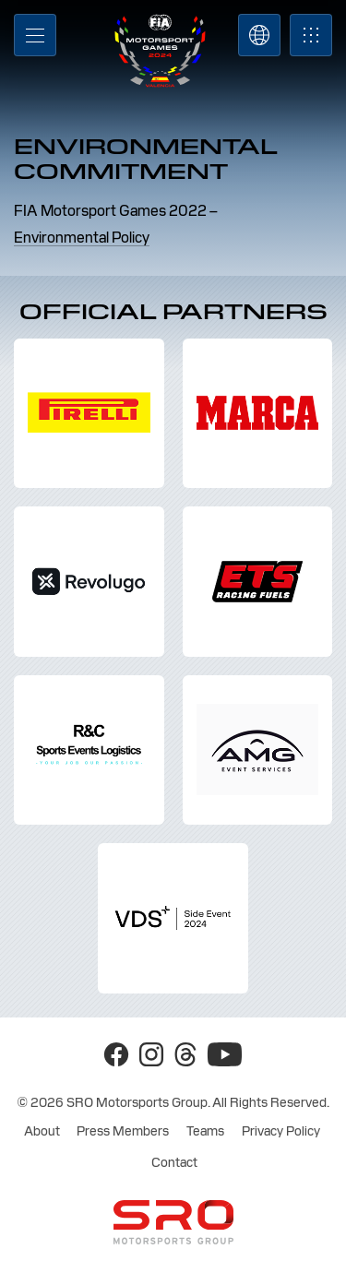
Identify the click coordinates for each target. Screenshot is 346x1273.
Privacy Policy (281, 1131)
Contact (174, 1162)
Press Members (123, 1131)
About (42, 1131)
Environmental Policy (81, 237)
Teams (205, 1131)
